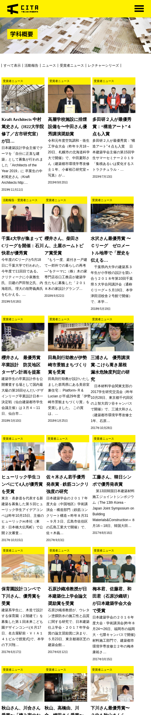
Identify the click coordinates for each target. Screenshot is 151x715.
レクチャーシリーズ (103, 65)
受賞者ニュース (72, 65)
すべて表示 (12, 65)
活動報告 (31, 65)
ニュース (49, 65)
